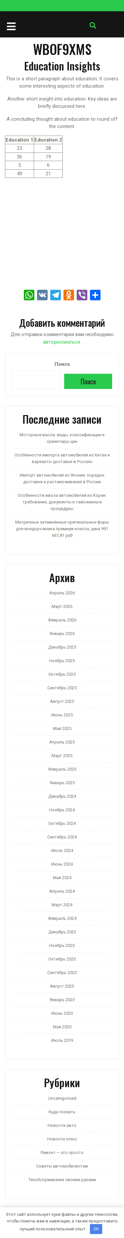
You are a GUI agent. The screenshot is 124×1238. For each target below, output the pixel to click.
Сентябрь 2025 (62, 687)
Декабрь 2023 (62, 931)
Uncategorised (62, 1098)
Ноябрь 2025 (62, 660)
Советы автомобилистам (62, 1166)
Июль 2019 (62, 1040)
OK (96, 1228)
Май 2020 (62, 1026)
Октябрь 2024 (62, 823)
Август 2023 (62, 986)
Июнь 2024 (62, 864)
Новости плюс (62, 1138)
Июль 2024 (62, 850)
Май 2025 (62, 728)
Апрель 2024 (62, 891)
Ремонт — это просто (62, 1152)
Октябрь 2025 (62, 674)
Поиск (62, 364)
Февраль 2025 (62, 769)
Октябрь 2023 (62, 959)
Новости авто (62, 1125)
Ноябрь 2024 (62, 809)
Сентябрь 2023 (62, 972)
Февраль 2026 (62, 620)
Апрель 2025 (62, 742)
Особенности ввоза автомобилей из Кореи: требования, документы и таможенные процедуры (62, 502)
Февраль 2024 (62, 918)
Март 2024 (62, 904)
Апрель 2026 (62, 592)
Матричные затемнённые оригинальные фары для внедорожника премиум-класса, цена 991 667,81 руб (62, 529)
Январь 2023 (62, 999)
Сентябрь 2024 (62, 836)
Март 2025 (62, 755)
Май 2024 (62, 877)
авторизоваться (61, 342)
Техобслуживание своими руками (62, 1179)
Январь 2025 (62, 782)
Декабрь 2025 (62, 647)
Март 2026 (62, 606)
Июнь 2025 (62, 714)
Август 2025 (62, 701)
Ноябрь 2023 (62, 945)
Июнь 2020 (62, 1013)
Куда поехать (62, 1111)
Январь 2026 (62, 633)
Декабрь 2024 (62, 796)
